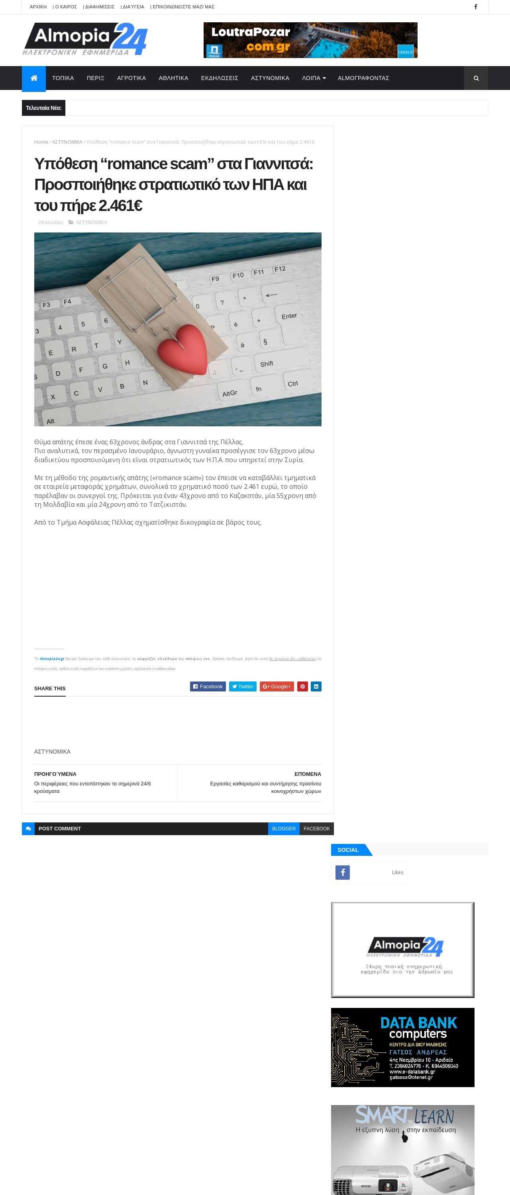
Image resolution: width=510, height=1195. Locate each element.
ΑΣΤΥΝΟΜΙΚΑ (270, 78)
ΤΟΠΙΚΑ (63, 78)
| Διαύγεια (132, 6)
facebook (311, 826)
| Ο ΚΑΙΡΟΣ (65, 6)
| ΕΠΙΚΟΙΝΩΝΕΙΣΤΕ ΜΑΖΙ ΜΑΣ (182, 6)
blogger (278, 826)
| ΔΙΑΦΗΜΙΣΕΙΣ (99, 6)
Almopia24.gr (51, 655)
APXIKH (38, 6)
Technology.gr (147, 1183)
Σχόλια (452, 726)
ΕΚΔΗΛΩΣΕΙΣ (220, 78)
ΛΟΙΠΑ (311, 78)
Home (41, 142)
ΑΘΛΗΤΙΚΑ (173, 78)
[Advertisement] (179, 720)
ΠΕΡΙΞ (95, 78)
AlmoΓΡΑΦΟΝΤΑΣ (363, 78)
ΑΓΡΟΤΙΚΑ (131, 78)
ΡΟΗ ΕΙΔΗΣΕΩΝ (380, 726)
